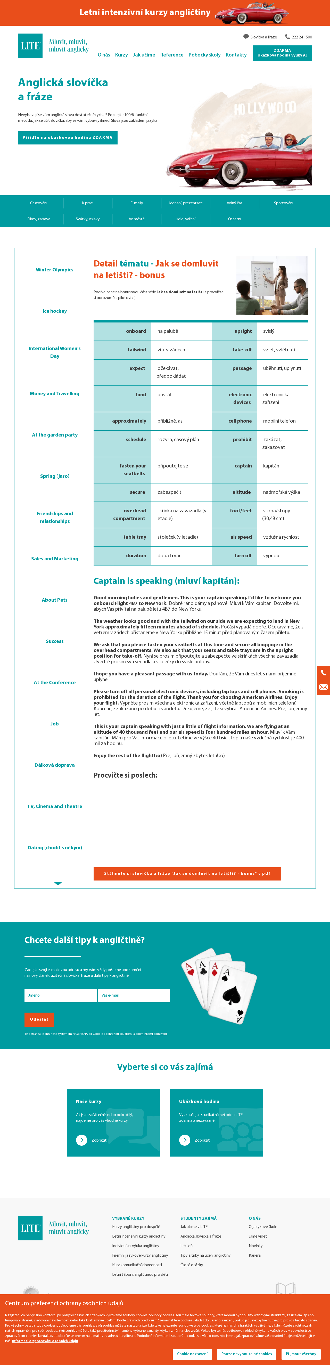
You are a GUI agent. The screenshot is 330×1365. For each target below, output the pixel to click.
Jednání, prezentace (186, 203)
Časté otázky (191, 1265)
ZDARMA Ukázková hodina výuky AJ (282, 53)
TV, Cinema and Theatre (54, 807)
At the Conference (54, 683)
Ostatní (234, 219)
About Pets (54, 600)
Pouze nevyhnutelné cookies (246, 1354)
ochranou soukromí (119, 1034)
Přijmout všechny (301, 1354)
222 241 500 (302, 37)
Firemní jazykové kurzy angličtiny (140, 1256)
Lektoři (186, 1246)
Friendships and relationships (54, 518)
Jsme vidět (258, 1236)
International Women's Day (54, 352)
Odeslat (39, 1019)
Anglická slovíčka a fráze (200, 1236)
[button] (58, 884)
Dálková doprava (54, 765)
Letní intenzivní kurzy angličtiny (139, 1236)
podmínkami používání (151, 1034)
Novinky (256, 1246)
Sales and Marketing (54, 559)
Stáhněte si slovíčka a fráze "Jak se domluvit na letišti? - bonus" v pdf (187, 874)
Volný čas (234, 203)
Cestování (38, 203)
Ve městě (137, 219)
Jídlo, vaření (185, 219)
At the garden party (54, 435)
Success (54, 641)
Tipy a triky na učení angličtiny (205, 1256)
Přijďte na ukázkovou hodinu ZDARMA (68, 138)
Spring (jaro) (54, 476)
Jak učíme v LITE (194, 1227)
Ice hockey (54, 311)
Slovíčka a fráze (264, 37)
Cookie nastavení (192, 1354)
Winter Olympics (54, 270)
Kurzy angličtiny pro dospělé (136, 1227)
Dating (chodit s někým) (54, 848)
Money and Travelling (54, 394)
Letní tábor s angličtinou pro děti (140, 1275)
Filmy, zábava (38, 219)
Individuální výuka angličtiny (135, 1246)
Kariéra (255, 1256)
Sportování (283, 203)
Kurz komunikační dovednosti (137, 1265)
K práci (87, 203)
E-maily (136, 203)
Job (54, 724)
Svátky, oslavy (88, 219)
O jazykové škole (263, 1227)
